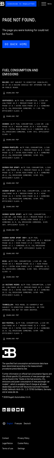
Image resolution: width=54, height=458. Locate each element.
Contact (5, 438)
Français (18, 423)
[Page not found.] (27, 32)
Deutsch (27, 423)
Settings (21, 448)
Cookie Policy (23, 443)
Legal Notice (7, 443)
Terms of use (7, 448)
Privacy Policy (23, 438)
